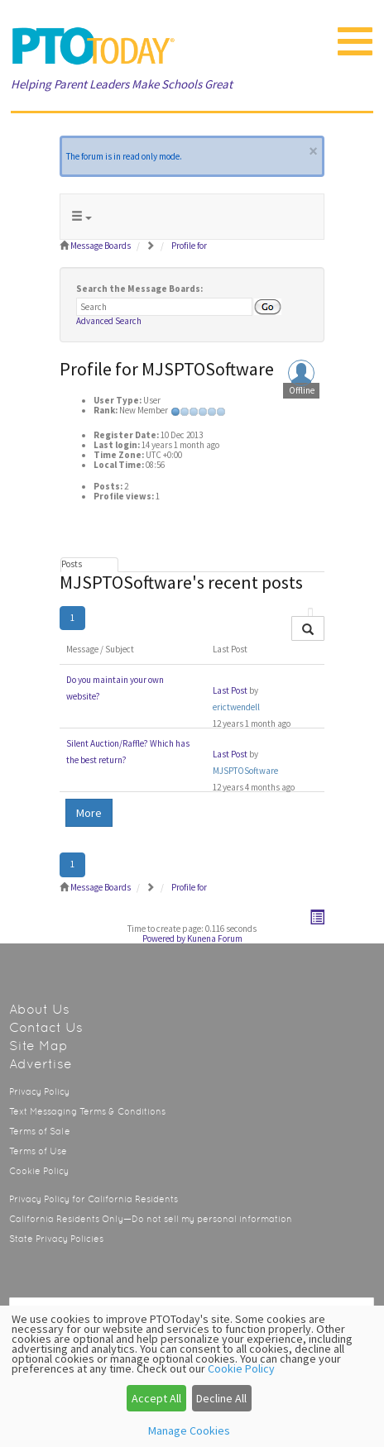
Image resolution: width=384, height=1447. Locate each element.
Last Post (230, 690)
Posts (71, 564)
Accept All (156, 1398)
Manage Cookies (189, 1430)
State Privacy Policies (56, 1239)
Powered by (163, 938)
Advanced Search (109, 321)
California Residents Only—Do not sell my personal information (150, 1219)
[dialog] (192, 1376)
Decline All (221, 1398)
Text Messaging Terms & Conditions (87, 1111)
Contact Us (46, 1027)
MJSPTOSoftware (245, 770)
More (89, 812)
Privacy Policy (39, 1091)
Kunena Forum (214, 938)
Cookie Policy (39, 1171)
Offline (301, 390)
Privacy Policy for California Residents (93, 1199)
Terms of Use (38, 1151)
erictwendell (236, 707)
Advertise (40, 1064)
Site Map (38, 1045)
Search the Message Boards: (139, 289)
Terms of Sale (39, 1131)
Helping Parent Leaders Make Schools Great (122, 84)
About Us (39, 1009)
